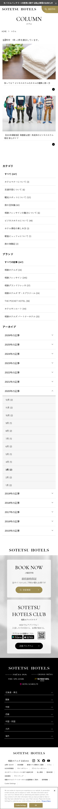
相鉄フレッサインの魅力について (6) (22, 212)
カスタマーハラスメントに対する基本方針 (19, 772)
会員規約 (8, 776)
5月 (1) (9, 454)
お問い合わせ (9, 764)
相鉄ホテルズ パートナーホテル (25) (22, 316)
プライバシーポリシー (39, 768)
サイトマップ (18, 776)
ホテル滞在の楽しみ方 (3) (17, 228)
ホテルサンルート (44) (15, 308)
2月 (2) (9, 477)
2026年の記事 (12, 335)
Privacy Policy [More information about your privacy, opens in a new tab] (46, 807)
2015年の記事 (12, 530)
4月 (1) (9, 461)
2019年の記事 (12, 493)
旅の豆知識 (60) (12, 205)
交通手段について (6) (15, 189)
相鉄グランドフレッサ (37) (17, 285)
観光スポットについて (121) (18, 197)
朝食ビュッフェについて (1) (18, 236)
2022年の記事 (12, 372)
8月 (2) (9, 430)
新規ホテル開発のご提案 (35, 764)
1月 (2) (9, 485)
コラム (49, 764)
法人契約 (40, 772)
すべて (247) (11, 174)
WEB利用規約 (9, 768)
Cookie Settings (10, 783)
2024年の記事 (12, 354)
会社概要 (20, 764)
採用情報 (45, 779)
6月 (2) (9, 446)
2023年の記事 (12, 363)
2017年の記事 (12, 512)
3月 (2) (9, 469)
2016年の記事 (12, 521)
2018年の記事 (12, 503)
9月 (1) (9, 423)
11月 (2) (9, 407)
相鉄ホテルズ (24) (13, 269)
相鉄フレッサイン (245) (16, 277)
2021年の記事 (12, 381)
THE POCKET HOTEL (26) (17, 300)
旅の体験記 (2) (11, 243)
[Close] (54, 797)
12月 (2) (9, 399)
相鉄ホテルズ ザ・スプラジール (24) (22, 293)
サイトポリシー (22, 768)
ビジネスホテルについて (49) (19, 220)
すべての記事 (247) (14, 262)
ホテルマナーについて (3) (17, 181)
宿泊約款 (50, 772)
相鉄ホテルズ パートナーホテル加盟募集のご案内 (21, 779)
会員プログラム (26, 645)
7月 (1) (9, 438)
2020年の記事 (12, 391)
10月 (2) (9, 415)
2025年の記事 (12, 344)
